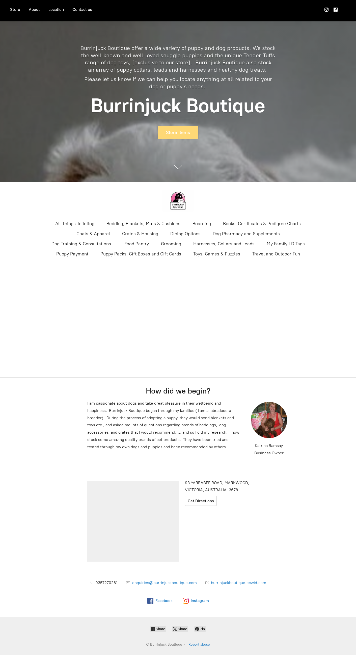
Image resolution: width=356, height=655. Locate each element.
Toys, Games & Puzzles (216, 254)
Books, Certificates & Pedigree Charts (262, 223)
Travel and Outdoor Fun (276, 254)
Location (56, 9)
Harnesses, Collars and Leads (224, 244)
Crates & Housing (140, 234)
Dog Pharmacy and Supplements (246, 234)
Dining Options (185, 234)
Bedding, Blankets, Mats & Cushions (143, 223)
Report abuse (199, 644)
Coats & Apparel (93, 234)
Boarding (202, 223)
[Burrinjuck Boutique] (178, 201)
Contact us (82, 9)
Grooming (171, 244)
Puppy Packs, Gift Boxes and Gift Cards (140, 254)
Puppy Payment (72, 254)
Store (15, 9)
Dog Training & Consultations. (81, 244)
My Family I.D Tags (286, 244)
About (34, 9)
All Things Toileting (74, 223)
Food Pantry (136, 244)
